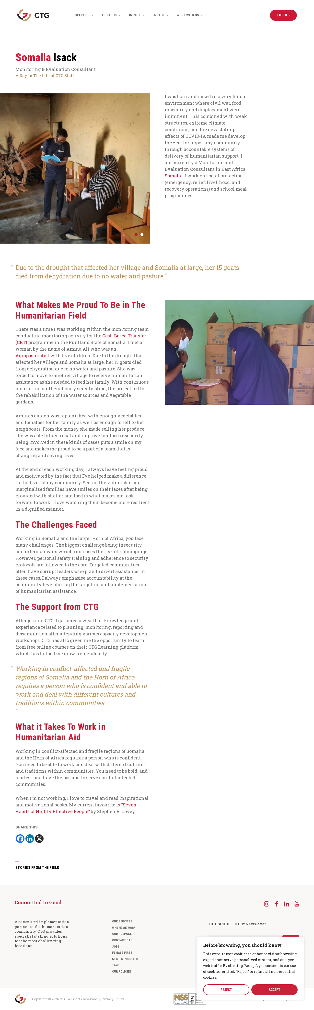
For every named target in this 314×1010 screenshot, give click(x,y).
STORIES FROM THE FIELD (37, 867)
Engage (158, 15)
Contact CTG (122, 940)
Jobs (116, 946)
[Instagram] (266, 903)
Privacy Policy (113, 999)
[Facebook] (20, 838)
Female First (122, 952)
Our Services (122, 921)
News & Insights (125, 959)
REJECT (226, 990)
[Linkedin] (29, 838)
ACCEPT (274, 990)
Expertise (81, 15)
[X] (39, 838)
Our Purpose (122, 933)
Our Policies (122, 971)
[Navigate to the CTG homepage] (33, 15)
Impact (134, 15)
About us (109, 15)
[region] (250, 968)
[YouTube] (296, 903)
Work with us (188, 15)
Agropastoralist (32, 355)
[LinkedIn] (286, 903)
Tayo (115, 965)
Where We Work (123, 927)
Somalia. (174, 176)
